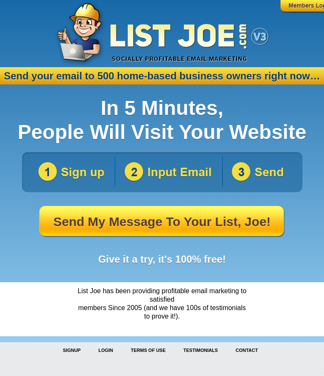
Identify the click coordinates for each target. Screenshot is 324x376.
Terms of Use (148, 350)
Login (105, 350)
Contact (246, 350)
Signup (72, 350)
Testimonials (201, 350)
